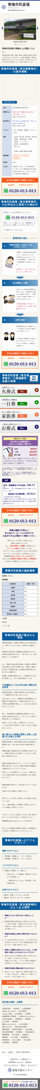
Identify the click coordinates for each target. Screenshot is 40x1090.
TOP (3, 1052)
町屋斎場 (25, 1034)
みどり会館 (14, 1037)
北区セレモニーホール (9, 1011)
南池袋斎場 (24, 1037)
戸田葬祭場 (18, 1019)
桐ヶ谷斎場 (22, 1011)
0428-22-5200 (21, 126)
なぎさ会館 (5, 1021)
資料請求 (34, 378)
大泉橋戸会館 (6, 1008)
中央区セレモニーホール (26, 1016)
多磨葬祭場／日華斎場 (9, 1016)
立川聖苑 (28, 1013)
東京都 (10, 1052)
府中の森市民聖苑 (7, 1032)
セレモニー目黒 (7, 1013)
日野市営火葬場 (17, 1029)
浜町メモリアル (7, 1026)
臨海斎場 (15, 1042)
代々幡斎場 (5, 1042)
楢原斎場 (15, 1021)
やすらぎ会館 (16, 1040)
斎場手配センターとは (15, 1062)
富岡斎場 (28, 1019)
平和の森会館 (29, 1032)
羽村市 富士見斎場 (20, 1026)
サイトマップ (32, 1065)
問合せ (23, 1065)
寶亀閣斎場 (5, 1034)
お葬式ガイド (25, 1059)
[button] (37, 28)
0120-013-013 (21, 117)
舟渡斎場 (19, 1032)
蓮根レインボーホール (9, 1024)
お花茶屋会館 (26, 1008)
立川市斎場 (18, 1013)
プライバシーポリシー (11, 1065)
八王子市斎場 (23, 1024)
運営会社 (29, 1062)
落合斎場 (16, 1008)
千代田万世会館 (7, 1019)
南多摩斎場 (5, 1040)
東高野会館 (5, 1029)
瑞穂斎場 (5, 1037)
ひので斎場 (28, 1029)
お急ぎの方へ (14, 1059)
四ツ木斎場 (27, 1040)
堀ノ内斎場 (15, 1034)
